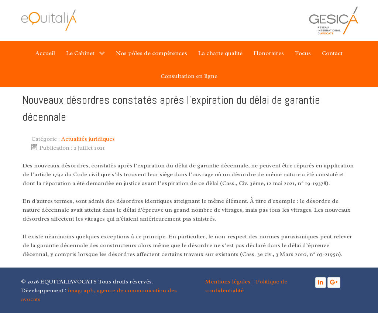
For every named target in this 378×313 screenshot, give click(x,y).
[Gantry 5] (48, 20)
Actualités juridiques (88, 139)
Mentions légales (227, 281)
